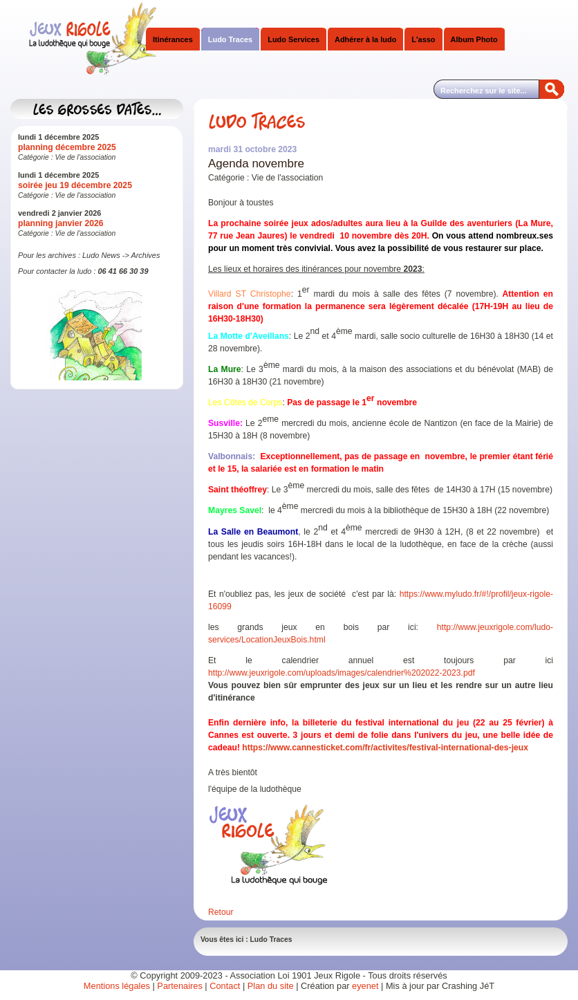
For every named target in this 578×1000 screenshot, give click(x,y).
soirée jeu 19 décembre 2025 (75, 185)
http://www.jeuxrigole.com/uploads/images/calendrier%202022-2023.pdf (341, 673)
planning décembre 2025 (67, 147)
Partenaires (179, 986)
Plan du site (271, 986)
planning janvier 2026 (61, 223)
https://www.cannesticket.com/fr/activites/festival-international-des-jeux (385, 747)
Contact (224, 986)
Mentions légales (117, 986)
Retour (221, 912)
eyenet (366, 986)
